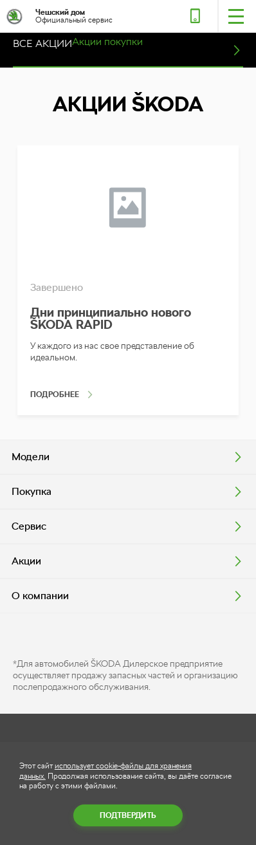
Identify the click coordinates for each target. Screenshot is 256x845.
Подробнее (54, 394)
